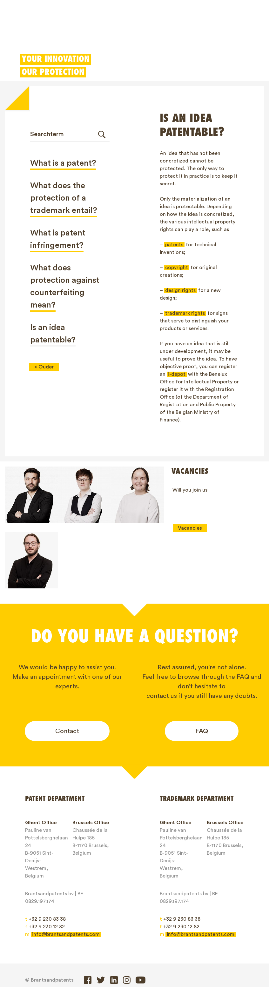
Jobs (36, 959)
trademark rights (185, 313)
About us (181, 948)
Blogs (211, 948)
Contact (67, 675)
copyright (176, 267)
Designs (113, 33)
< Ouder (44, 366)
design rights (180, 290)
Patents (38, 33)
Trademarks (75, 33)
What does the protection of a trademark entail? (63, 198)
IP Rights (146, 948)
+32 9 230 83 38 (45, 862)
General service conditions (120, 959)
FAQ (201, 675)
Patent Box (149, 33)
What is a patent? (63, 163)
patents (174, 244)
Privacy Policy (181, 959)
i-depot (176, 374)
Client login (201, 33)
